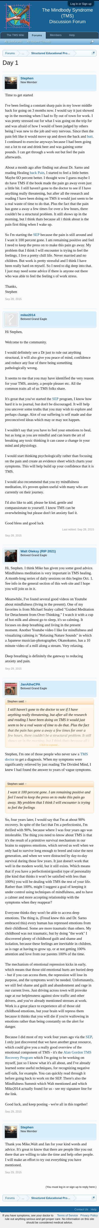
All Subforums (13, 41)
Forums (37, 35)
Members (56, 35)
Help (72, 35)
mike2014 (28, 315)
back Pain (37, 173)
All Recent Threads (38, 41)
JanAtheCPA (30, 684)
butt (90, 136)
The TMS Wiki (15, 35)
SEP (36, 235)
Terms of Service (67, 1215)
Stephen (27, 78)
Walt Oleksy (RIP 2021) (38, 551)
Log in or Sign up (80, 3)
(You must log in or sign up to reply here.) (71, 1186)
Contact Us (81, 1209)
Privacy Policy (89, 1215)
